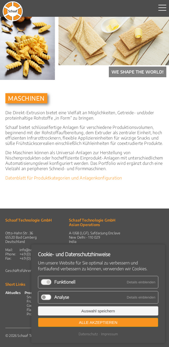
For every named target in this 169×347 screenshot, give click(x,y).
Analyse (61, 297)
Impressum (109, 334)
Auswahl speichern (98, 311)
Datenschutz (88, 334)
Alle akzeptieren (98, 322)
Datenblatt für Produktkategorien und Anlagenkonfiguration (63, 178)
